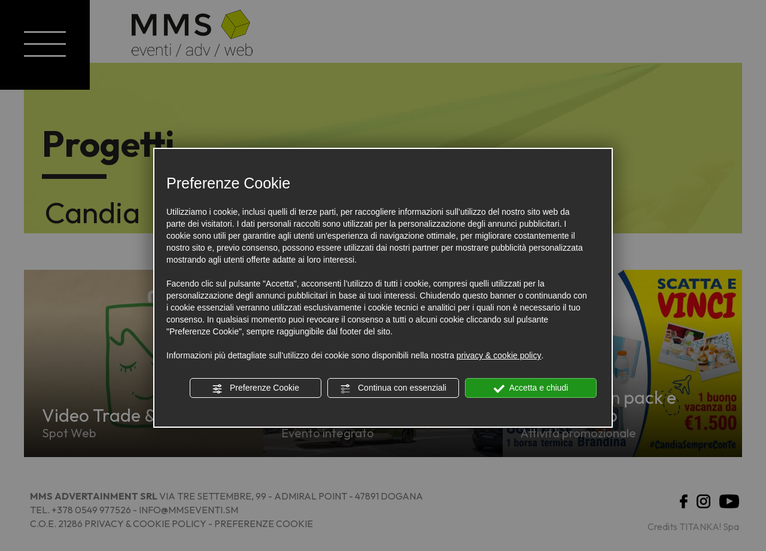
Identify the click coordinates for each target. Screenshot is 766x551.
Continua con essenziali (393, 388)
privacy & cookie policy (499, 355)
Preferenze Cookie (255, 388)
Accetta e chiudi (531, 388)
